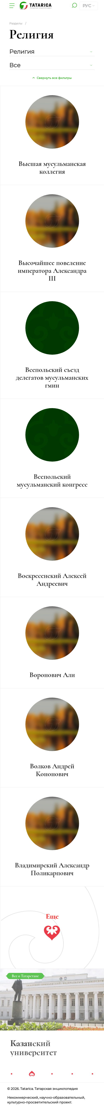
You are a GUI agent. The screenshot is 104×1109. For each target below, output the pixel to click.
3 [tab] (52, 1074)
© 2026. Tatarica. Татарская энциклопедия (42, 1089)
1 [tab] (11, 1074)
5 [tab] (92, 1074)
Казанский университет (33, 1048)
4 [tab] (72, 1074)
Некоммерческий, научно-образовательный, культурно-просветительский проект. (46, 1100)
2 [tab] (32, 1074)
